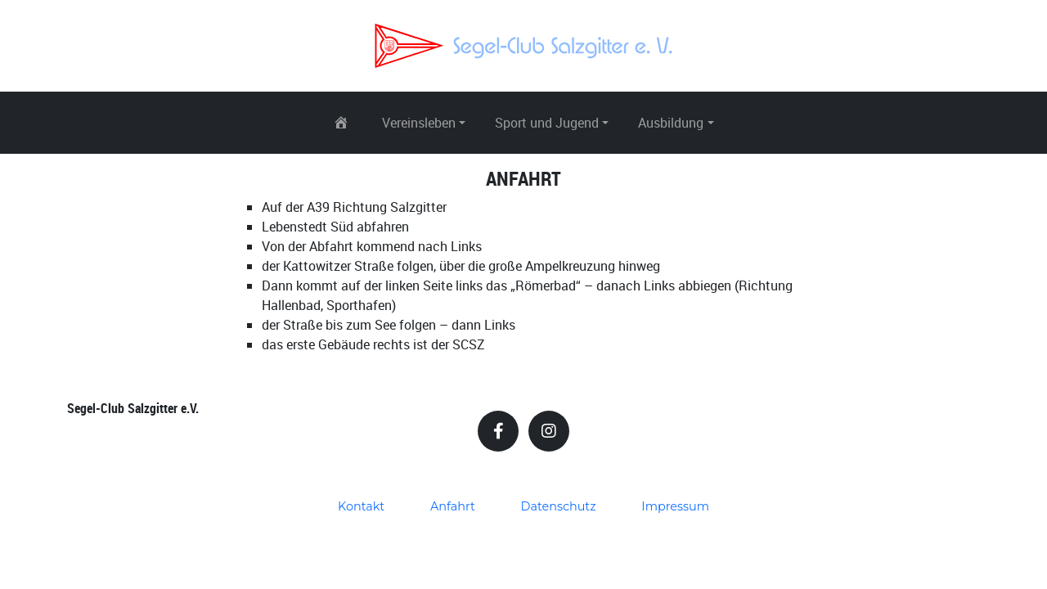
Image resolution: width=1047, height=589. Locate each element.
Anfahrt (452, 506)
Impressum (675, 506)
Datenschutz (558, 506)
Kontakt (361, 506)
